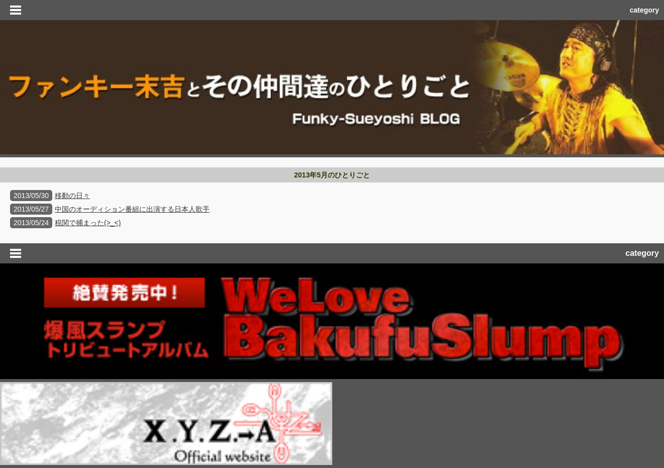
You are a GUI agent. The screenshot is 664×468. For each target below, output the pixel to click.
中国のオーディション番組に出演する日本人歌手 (132, 209)
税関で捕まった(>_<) (88, 223)
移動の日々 (72, 196)
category (644, 10)
